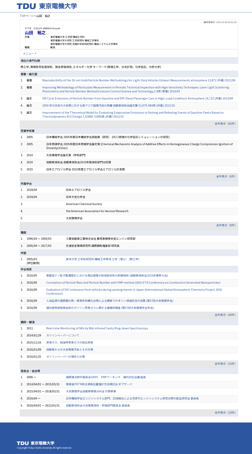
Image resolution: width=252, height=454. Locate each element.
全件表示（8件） (226, 225)
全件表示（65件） (226, 123)
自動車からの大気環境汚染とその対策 (69, 349)
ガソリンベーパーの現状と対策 (65, 356)
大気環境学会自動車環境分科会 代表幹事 (91, 391)
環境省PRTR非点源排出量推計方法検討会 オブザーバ (99, 384)
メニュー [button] (28, 53)
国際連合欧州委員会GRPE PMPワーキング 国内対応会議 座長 (106, 377)
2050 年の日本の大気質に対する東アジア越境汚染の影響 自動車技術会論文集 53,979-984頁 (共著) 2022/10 (108, 105)
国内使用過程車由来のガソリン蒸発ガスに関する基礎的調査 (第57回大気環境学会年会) (100, 308)
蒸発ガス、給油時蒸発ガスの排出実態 (69, 342)
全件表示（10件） (226, 364)
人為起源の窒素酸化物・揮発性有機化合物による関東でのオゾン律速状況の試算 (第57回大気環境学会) (109, 301)
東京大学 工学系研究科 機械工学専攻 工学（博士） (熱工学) (102, 259)
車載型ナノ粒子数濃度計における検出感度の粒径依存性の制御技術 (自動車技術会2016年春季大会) (107, 275)
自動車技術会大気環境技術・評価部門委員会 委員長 (98, 405)
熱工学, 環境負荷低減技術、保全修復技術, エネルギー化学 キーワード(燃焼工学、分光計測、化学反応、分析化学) (91, 67)
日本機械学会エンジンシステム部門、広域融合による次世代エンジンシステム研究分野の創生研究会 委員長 (132, 398)
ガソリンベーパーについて (62, 335)
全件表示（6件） (226, 176)
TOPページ (27, 16)
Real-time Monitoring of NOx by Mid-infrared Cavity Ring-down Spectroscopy (97, 328)
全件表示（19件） (226, 412)
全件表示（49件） (226, 315)
